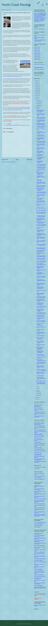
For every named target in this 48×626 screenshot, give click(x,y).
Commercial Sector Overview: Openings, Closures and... (40, 287)
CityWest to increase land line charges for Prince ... (41, 118)
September (38, 105)
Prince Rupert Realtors (40, 335)
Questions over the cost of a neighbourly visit (40, 222)
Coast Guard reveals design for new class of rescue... (41, 261)
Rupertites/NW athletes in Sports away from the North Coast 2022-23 (40, 588)
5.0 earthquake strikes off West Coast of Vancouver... (40, 158)
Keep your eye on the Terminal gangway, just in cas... (41, 378)
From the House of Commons (39, 476)
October (37, 103)
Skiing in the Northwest (38, 569)
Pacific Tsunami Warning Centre (40, 450)
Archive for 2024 (37, 47)
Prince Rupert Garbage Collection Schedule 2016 (38, 434)
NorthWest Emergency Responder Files (38, 406)
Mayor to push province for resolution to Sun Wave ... (41, 142)
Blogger (29, 623)
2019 (36, 88)
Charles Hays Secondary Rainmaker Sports (38, 534)
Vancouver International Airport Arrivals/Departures (39, 459)
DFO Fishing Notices (38, 438)
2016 (36, 93)
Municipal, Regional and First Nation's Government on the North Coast (39, 501)
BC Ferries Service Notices (39, 436)
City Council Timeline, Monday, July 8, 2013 (40, 316)
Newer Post (5, 159)
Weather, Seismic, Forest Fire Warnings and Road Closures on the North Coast (40, 515)
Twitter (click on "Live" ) (38, 75)
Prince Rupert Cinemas (38, 525)
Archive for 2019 (37, 54)
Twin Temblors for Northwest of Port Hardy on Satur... (41, 132)
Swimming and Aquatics (38, 560)
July (37, 108)
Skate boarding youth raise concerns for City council (41, 313)
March (37, 391)
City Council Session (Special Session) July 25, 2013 (40, 138)
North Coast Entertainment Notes (40, 522)
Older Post (29, 159)
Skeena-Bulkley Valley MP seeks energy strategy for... (40, 383)
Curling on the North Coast (39, 574)
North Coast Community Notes (39, 503)
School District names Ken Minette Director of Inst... (41, 256)
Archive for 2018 (37, 56)
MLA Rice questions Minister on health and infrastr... (40, 148)
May (37, 388)
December (38, 100)
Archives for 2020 (37, 53)
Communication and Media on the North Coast (39, 489)
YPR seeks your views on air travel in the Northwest (41, 370)
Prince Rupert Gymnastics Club (39, 552)
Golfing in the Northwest (38, 585)
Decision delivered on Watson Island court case (41, 264)
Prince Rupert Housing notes (39, 412)
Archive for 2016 (37, 59)
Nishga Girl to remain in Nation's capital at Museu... (40, 294)
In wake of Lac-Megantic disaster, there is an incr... (41, 321)
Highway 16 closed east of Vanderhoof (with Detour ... (41, 213)
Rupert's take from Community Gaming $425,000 (40, 152)
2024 (36, 80)
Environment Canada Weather (39, 443)
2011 (36, 399)
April (37, 390)
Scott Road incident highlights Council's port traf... (40, 177)
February (38, 393)
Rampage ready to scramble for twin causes (41, 360)
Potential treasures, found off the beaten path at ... (40, 259)
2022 (36, 83)
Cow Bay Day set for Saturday (39, 228)
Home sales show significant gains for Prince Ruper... (40, 351)
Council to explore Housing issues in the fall (41, 307)
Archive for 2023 (37, 48)
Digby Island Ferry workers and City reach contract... (41, 297)
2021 (36, 85)
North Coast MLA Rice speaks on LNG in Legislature (40, 173)
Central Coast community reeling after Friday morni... (40, 284)
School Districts (37, 468)
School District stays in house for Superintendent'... (40, 324)
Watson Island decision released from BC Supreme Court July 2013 (18, 125)
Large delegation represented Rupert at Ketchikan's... (40, 273)
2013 (36, 98)
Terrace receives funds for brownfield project (40, 251)
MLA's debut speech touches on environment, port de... (41, 333)
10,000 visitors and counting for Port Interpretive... (39, 162)
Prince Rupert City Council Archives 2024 (39, 416)
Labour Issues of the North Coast (40, 498)
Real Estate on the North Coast (39, 507)
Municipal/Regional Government (40, 467)
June (37, 386)
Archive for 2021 (37, 51)
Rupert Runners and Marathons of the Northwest (39, 583)
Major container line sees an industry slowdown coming (40, 121)
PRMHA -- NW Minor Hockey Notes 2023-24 (39, 541)
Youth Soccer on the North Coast (40, 558)
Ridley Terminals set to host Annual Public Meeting (41, 248)
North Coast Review (16, 4)
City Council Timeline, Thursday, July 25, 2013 (40, 135)
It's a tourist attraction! (40, 375)
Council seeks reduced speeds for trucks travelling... (40, 310)
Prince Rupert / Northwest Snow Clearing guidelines (40, 40)
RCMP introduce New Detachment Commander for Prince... (41, 234)
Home (17, 159)
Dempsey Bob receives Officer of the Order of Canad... (40, 145)
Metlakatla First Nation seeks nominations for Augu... (40, 373)
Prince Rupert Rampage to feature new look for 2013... (41, 241)
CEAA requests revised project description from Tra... (40, 201)
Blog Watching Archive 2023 (39, 69)
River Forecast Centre (38, 452)
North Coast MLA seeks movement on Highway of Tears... (41, 277)
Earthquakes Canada (38, 447)
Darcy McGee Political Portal (39, 479)
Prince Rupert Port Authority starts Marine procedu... (41, 168)
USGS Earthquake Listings (39, 449)
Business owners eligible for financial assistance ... (41, 186)
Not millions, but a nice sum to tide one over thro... (41, 127)
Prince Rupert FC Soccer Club (39, 576)
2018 (36, 90)
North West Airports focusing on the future (40, 355)
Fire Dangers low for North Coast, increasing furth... (41, 216)
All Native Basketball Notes (39, 570)
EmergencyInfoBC (37, 442)
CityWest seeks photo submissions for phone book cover (40, 219)
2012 (36, 397)
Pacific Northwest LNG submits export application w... (40, 348)
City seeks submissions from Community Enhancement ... (40, 111)
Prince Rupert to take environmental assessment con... (40, 304)
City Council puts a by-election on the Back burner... (40, 367)
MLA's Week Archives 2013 (41, 210)
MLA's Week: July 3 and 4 (40, 208)
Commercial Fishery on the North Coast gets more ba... (41, 363)
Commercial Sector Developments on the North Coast (39, 486)
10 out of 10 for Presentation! (39, 180)
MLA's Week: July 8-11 (40, 207)
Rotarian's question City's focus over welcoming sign (40, 238)
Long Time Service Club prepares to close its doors (40, 195)
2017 (36, 92)
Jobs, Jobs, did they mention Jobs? (39, 155)
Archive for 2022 (37, 50)
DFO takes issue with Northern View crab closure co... (40, 267)
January (37, 395)
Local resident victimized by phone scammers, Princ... (41, 192)
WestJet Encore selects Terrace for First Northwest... (40, 189)
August (37, 107)
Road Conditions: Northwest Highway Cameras (39, 424)
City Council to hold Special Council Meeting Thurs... (41, 165)
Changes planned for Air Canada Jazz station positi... (40, 114)
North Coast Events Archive (39, 64)
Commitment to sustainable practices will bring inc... (41, 225)
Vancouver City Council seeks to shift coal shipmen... (40, 231)
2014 (36, 97)
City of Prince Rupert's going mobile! (40, 199)
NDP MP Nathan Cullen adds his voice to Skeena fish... (41, 183)
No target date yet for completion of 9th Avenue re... (41, 280)
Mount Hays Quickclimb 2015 (39, 545)
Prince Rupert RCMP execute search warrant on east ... (40, 300)
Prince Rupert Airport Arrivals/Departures (38, 454)
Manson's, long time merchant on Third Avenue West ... (39, 338)
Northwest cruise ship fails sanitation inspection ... (40, 124)
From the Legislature (38, 477)
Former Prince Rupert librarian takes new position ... (40, 342)
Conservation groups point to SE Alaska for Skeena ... (41, 245)
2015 (36, 95)
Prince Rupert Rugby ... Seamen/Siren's (38, 578)
